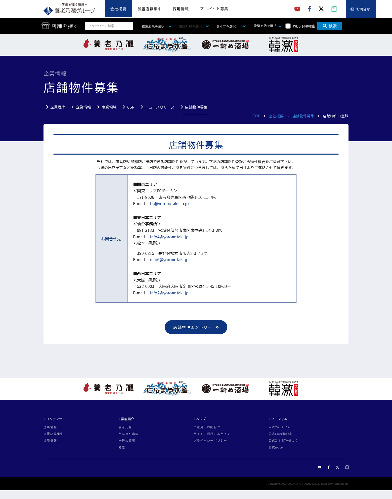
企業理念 (57, 107)
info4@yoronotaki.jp (168, 237)
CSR (130, 107)
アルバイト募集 (214, 8)
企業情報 (83, 107)
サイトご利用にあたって (212, 433)
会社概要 (118, 8)
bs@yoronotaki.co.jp (169, 203)
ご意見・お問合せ (207, 426)
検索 (330, 26)
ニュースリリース (159, 107)
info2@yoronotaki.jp (168, 293)
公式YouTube (279, 426)
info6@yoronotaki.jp (168, 259)
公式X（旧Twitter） (284, 440)
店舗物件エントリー (196, 327)
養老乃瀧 (125, 426)
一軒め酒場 (126, 440)
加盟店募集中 (150, 8)
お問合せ (363, 9)
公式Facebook (280, 433)
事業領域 (109, 107)
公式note (275, 447)
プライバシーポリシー (210, 440)
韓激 (121, 447)
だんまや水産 (128, 433)
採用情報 (181, 8)
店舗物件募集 (196, 107)
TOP (256, 115)
